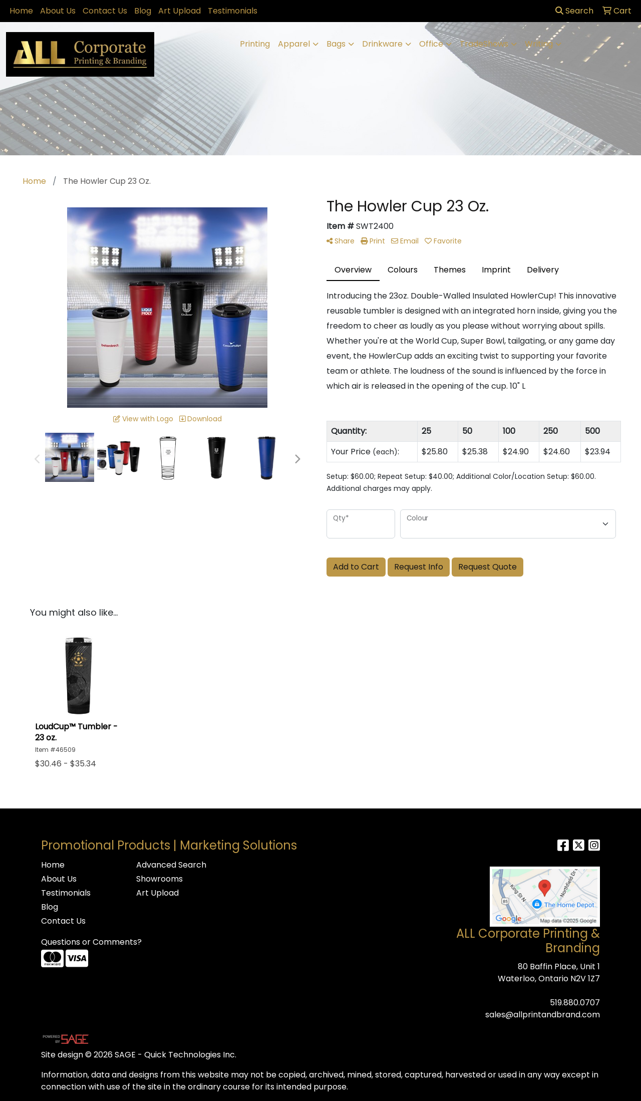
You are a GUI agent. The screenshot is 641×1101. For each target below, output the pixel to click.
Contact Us (105, 11)
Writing (539, 44)
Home (21, 11)
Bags (336, 44)
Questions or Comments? (91, 942)
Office (431, 44)
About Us (58, 11)
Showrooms (159, 879)
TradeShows (484, 44)
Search (574, 11)
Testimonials (232, 11)
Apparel (294, 44)
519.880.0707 (575, 1002)
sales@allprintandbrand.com (542, 1014)
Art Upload (179, 11)
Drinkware (382, 44)
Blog (142, 11)
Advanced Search (171, 865)
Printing (255, 44)
